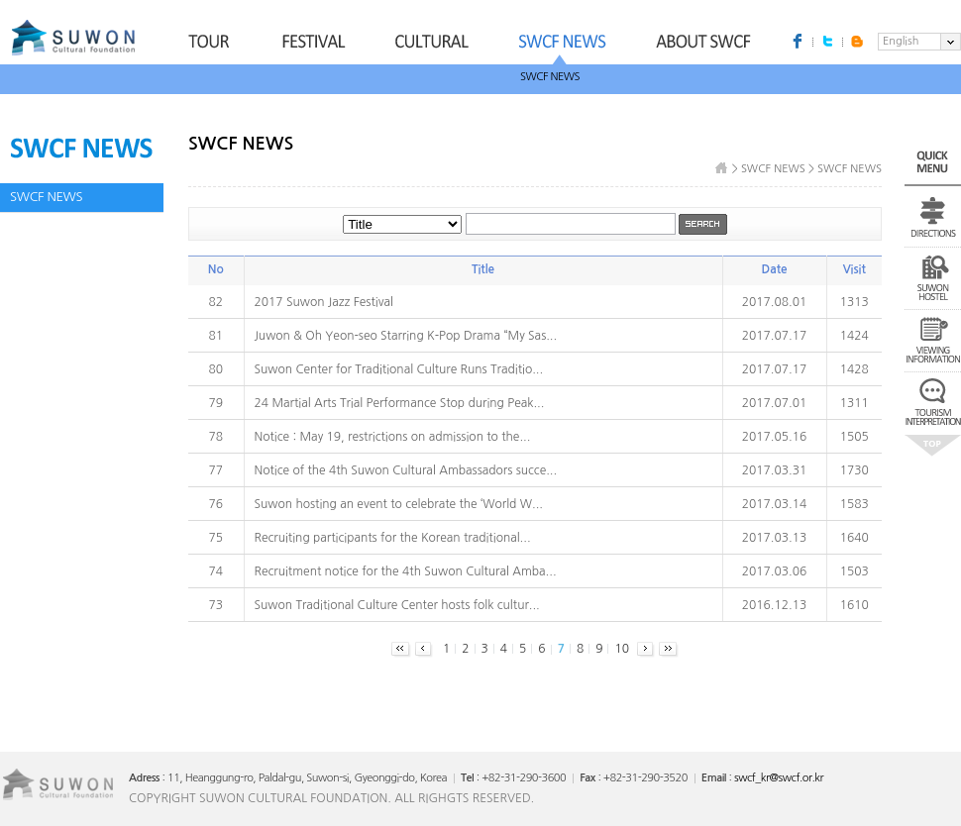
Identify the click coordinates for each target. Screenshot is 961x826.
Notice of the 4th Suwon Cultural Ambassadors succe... (406, 470)
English (900, 41)
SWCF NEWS (550, 76)
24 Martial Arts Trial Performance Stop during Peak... (400, 403)
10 (621, 649)
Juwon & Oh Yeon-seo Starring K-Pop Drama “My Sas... (406, 336)
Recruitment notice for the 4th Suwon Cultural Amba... (406, 571)
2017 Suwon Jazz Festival (324, 302)
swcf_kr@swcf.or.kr (778, 778)
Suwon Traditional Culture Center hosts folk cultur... (397, 605)
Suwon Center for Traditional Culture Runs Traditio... (399, 369)
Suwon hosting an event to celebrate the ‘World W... (399, 504)
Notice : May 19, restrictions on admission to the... (393, 437)
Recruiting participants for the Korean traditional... (393, 538)
